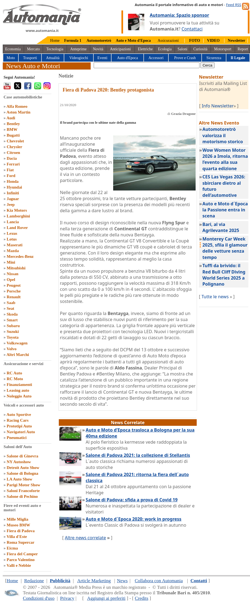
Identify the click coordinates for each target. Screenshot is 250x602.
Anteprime (78, 49)
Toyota (13, 337)
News (122, 580)
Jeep (11, 204)
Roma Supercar (20, 542)
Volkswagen (17, 343)
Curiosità (200, 49)
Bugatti (13, 135)
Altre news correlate (85, 538)
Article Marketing (94, 580)
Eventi (102, 58)
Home (55, 40)
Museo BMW (18, 525)
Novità (98, 49)
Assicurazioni (168, 40)
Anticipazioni (120, 49)
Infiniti (13, 193)
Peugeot (14, 285)
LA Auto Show (19, 479)
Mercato (33, 49)
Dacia (12, 158)
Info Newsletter (218, 106)
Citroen (13, 152)
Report (243, 49)
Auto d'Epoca (127, 58)
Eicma (12, 548)
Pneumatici (17, 437)
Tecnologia (54, 49)
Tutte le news (215, 297)
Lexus (12, 233)
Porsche (14, 291)
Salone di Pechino (22, 496)
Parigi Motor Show (23, 485)
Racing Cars (18, 420)
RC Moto (15, 379)
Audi (10, 118)
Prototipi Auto (19, 426)
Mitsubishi (16, 268)
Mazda (13, 250)
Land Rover (17, 227)
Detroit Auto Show (23, 467)
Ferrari (13, 164)
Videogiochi (78, 58)
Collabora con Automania (159, 580)
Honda (12, 181)
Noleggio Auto (19, 396)
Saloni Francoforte (23, 490)
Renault (14, 297)
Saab (11, 302)
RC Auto (14, 373)
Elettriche (145, 49)
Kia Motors (17, 210)
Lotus (12, 239)
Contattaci (192, 29)
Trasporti (30, 58)
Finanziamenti (19, 384)
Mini (11, 262)
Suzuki (13, 331)
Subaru (13, 326)
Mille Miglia (17, 519)
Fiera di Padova (21, 531)
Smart (12, 320)
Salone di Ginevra (22, 456)
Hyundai (14, 187)
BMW (12, 129)
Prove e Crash (185, 58)
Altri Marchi (17, 354)
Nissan (12, 274)
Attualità (53, 58)
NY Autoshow (19, 462)
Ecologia (165, 49)
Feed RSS (233, 4)
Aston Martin (18, 112)
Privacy (67, 598)
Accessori (155, 58)
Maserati (14, 245)
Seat (10, 308)
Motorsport (222, 49)
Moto (11, 58)
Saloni (182, 49)
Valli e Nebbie (19, 565)
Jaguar (13, 199)
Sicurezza (213, 58)
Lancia (13, 222)
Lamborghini (18, 216)
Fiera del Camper (22, 554)
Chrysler (14, 147)
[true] (146, 65)
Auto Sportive (18, 414)
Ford (11, 175)
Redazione (34, 580)
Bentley (13, 123)
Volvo (11, 349)
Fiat (10, 170)
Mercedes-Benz (20, 256)
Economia (13, 49)
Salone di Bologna (22, 473)
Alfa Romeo (16, 106)
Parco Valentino (21, 559)
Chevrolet (15, 141)
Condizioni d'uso (38, 598)
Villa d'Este (17, 536)
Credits (141, 598)
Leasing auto (18, 390)
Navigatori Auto (21, 432)
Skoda (12, 314)
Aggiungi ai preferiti (106, 598)
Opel (11, 279)
